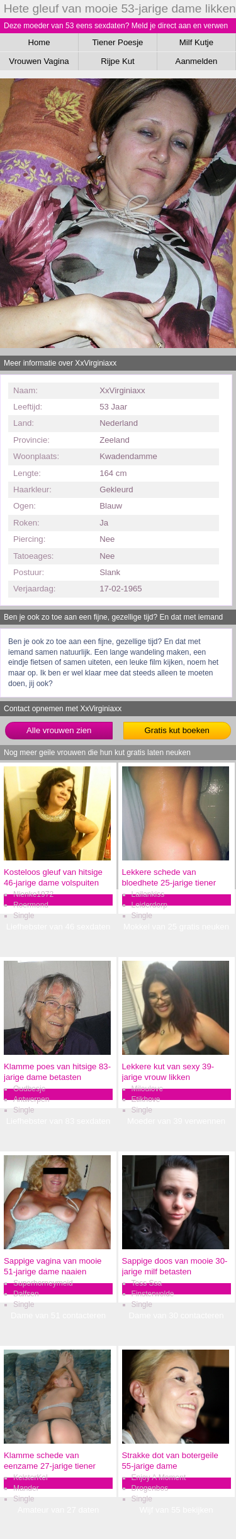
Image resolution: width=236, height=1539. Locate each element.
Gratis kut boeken (177, 730)
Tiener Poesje (118, 42)
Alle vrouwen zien (58, 730)
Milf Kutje (196, 42)
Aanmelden (197, 61)
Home (39, 42)
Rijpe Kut (118, 61)
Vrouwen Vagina (39, 61)
